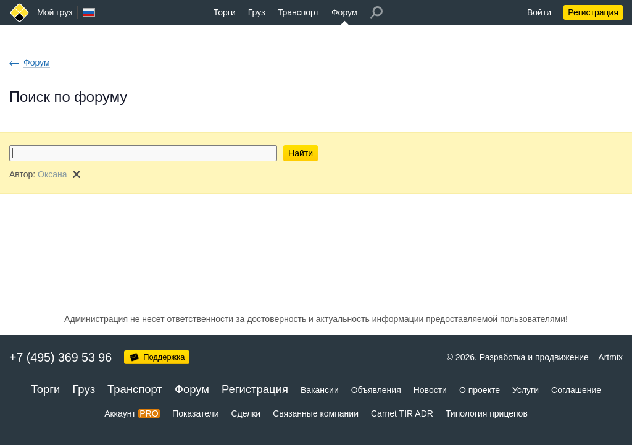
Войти (539, 12)
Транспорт (298, 12)
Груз (256, 12)
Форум (344, 12)
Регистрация (593, 12)
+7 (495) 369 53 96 (60, 357)
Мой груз (54, 12)
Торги (225, 12)
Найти (300, 153)
